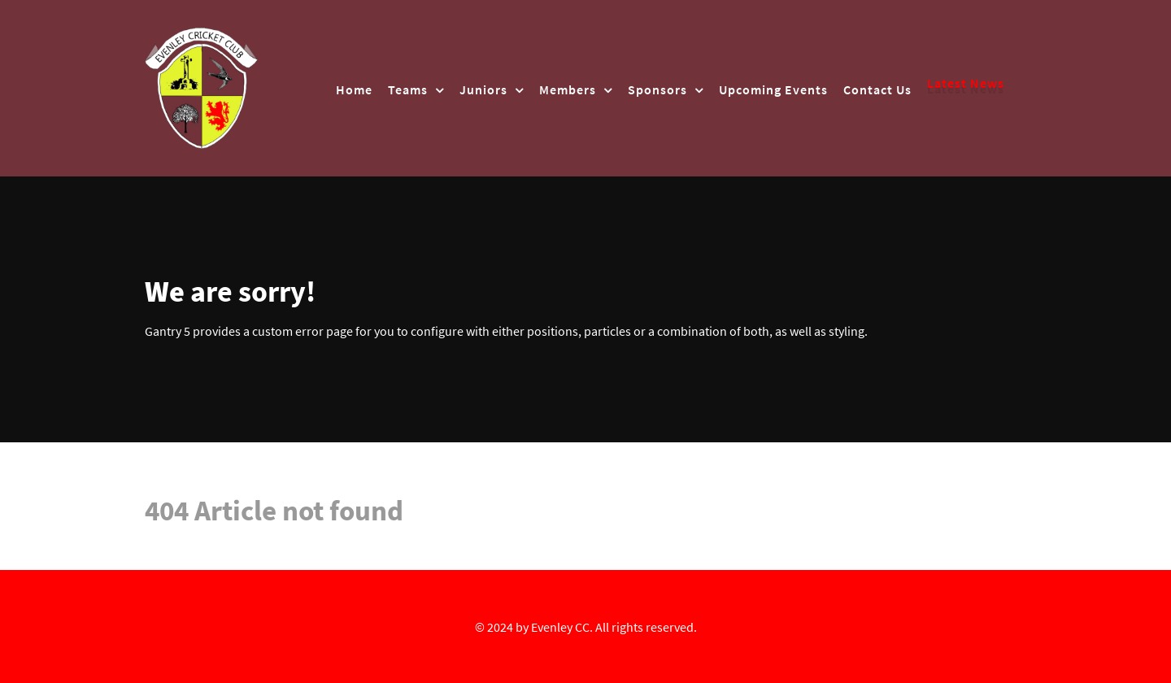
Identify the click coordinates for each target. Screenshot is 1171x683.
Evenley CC (560, 627)
